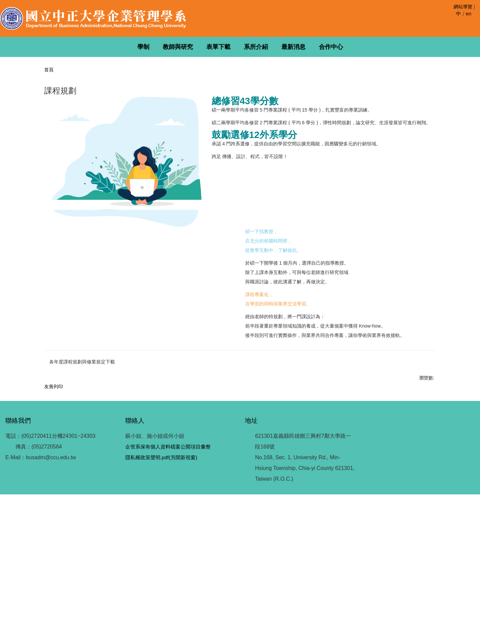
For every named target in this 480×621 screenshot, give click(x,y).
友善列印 (53, 494)
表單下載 (218, 47)
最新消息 (293, 47)
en (468, 13)
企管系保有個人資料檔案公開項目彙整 (167, 573)
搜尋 (474, 21)
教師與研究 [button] (178, 47)
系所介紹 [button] (256, 47)
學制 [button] (143, 47)
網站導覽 (463, 6)
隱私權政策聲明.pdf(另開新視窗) (161, 584)
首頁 (49, 69)
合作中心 (331, 47)
